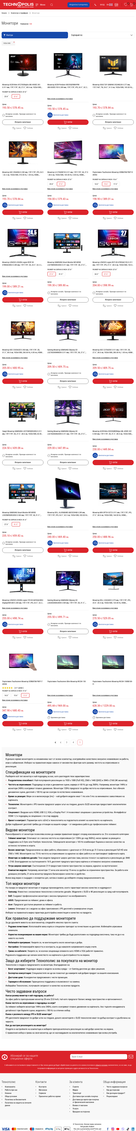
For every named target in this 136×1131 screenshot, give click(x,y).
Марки (75, 1090)
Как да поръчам (113, 1090)
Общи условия (11, 1096)
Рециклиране (112, 1096)
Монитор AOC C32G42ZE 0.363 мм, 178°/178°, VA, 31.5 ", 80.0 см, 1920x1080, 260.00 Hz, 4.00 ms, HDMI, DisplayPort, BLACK (22, 352)
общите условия (101, 1065)
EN (109, 5)
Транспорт (77, 1093)
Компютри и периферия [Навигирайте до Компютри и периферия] (19, 13)
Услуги (75, 1108)
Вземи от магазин (80, 1105)
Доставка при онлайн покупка (85, 1096)
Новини (8, 1093)
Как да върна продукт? (116, 1093)
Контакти (42, 1087)
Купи (68, 122)
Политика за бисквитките (15, 1099)
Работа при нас (11, 1090)
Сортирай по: (102, 35)
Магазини (43, 1090)
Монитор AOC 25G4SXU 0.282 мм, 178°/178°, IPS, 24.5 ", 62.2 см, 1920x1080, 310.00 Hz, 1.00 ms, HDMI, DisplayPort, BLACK (22, 175)
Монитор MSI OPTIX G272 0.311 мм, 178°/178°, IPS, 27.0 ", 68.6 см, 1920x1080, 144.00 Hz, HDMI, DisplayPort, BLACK (112, 515)
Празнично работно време (50, 1096)
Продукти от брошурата (78, 5)
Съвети (76, 1087)
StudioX (91, 1127)
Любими (28, 128)
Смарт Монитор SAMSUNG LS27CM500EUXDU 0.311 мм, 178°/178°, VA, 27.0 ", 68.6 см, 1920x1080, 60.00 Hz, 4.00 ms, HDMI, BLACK (22, 434)
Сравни (17, 128)
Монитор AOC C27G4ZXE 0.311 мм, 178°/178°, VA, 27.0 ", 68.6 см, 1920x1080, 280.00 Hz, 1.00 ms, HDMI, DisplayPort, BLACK (113, 352)
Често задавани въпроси (117, 1087)
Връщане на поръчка (81, 1111)
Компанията (10, 1087)
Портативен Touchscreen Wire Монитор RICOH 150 (66, 681)
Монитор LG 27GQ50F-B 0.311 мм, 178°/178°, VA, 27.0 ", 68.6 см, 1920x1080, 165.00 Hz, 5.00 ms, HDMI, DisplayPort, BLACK (67, 175)
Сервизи (42, 1093)
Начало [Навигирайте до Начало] (4, 13)
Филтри (8, 35)
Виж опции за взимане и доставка (60, 99)
